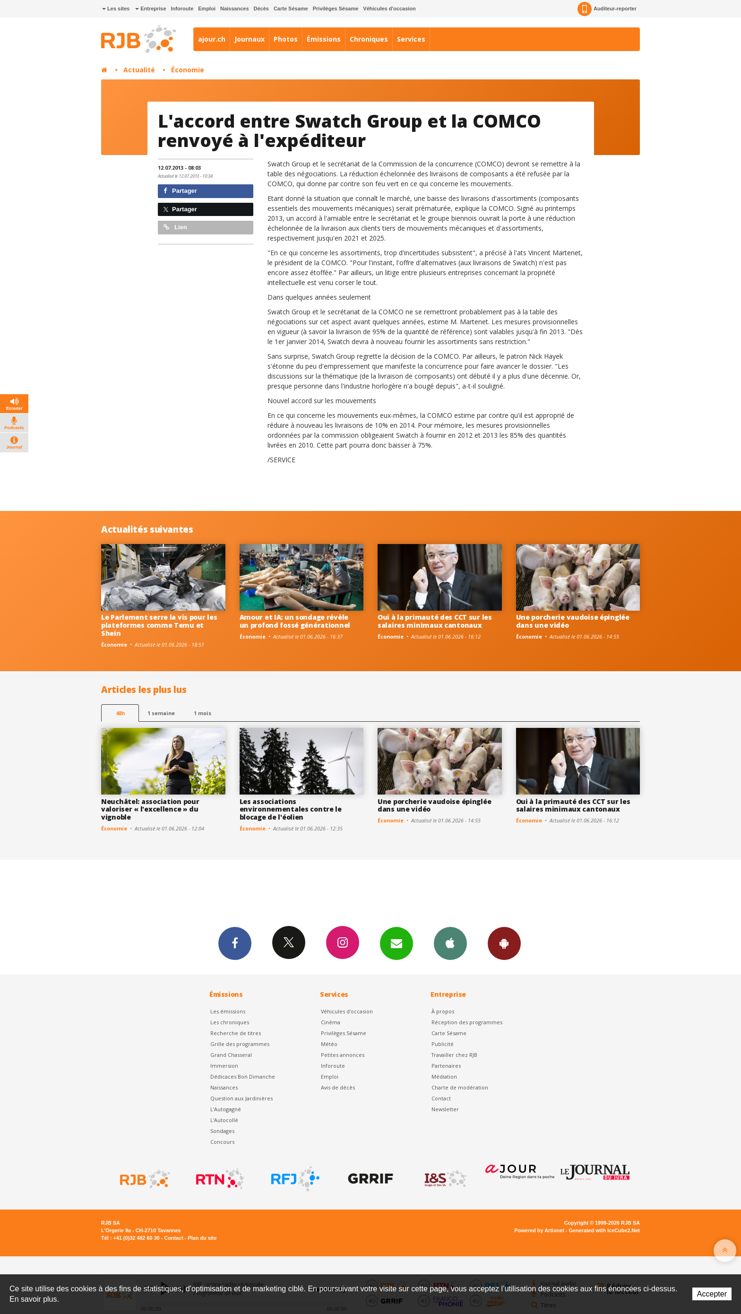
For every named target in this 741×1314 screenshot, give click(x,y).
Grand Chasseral (231, 1055)
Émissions (324, 39)
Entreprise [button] (150, 8)
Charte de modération (459, 1087)
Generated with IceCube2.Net (604, 1230)
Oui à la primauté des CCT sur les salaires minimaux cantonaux (435, 621)
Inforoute (182, 8)
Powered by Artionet (539, 1230)
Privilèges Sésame (336, 8)
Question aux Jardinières (241, 1098)
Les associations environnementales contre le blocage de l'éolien (291, 809)
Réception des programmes (466, 1022)
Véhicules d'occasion (389, 8)
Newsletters (396, 943)
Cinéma (330, 1022)
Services (411, 39)
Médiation (444, 1076)
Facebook (234, 943)
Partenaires (446, 1066)
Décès (261, 8)
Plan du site (202, 1238)
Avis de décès (338, 1087)
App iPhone (450, 943)
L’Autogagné (225, 1109)
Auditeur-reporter (607, 9)
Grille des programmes (239, 1044)
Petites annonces (342, 1055)
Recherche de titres (235, 1033)
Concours (222, 1142)
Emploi (206, 8)
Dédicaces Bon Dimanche (242, 1076)
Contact (441, 1098)
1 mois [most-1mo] (202, 713)
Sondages (222, 1131)
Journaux (249, 39)
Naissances (234, 8)
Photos (286, 39)
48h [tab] (120, 713)
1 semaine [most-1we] (161, 713)
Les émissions (227, 1011)
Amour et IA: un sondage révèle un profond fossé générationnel (295, 621)
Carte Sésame (291, 8)
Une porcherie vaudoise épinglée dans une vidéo (572, 621)
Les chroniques (229, 1022)
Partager (180, 190)
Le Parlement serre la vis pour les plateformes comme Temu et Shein (159, 625)
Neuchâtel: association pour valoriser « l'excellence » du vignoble (150, 809)
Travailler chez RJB (454, 1055)
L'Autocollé (224, 1120)
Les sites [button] (115, 8)
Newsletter (445, 1109)
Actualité (139, 69)
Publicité (442, 1044)
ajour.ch (211, 39)
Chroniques (369, 39)
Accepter (712, 1294)
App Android (504, 943)
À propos (442, 1011)
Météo (329, 1044)
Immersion (224, 1066)
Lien (175, 227)
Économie (187, 69)
